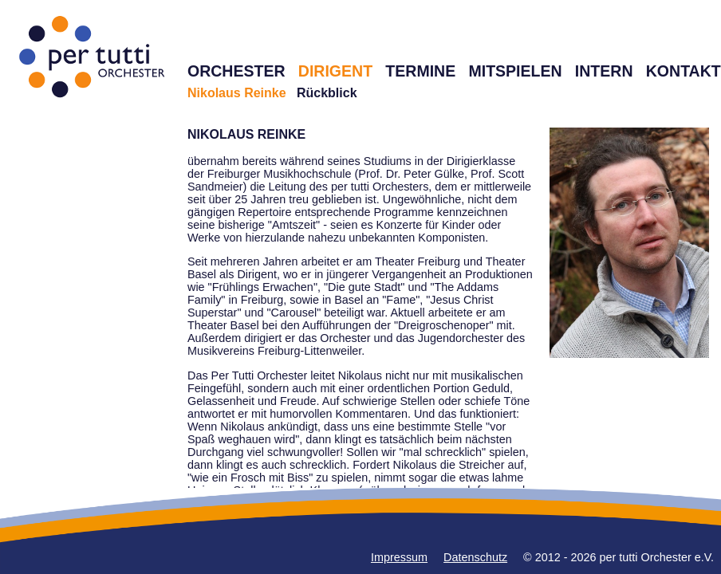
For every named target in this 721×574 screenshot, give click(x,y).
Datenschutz (475, 557)
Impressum (399, 557)
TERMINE (420, 71)
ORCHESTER (236, 71)
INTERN (604, 71)
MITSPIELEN (514, 71)
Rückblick (327, 93)
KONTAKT (683, 71)
